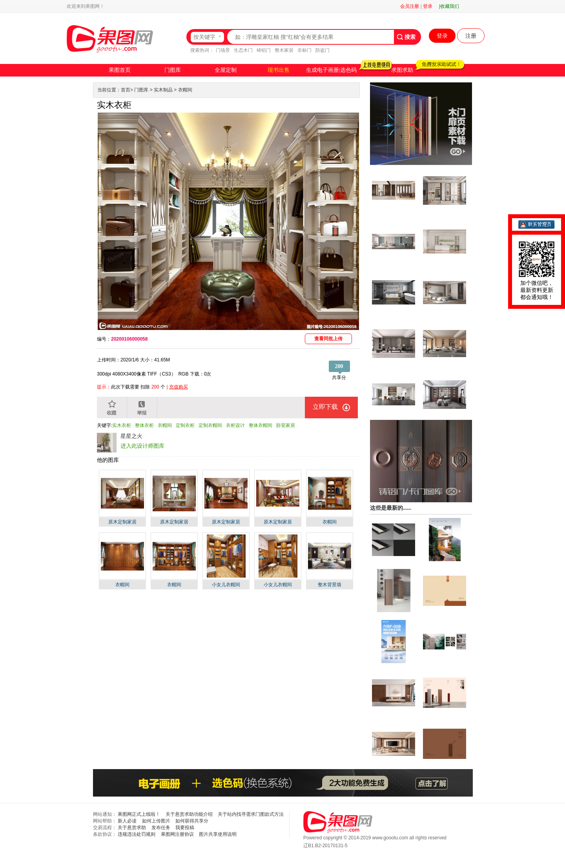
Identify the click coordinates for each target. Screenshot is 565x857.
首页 (125, 90)
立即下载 (325, 406)
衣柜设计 (235, 425)
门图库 (172, 70)
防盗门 (322, 50)
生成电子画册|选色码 (331, 70)
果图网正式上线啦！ (139, 814)
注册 (470, 36)
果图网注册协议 (177, 834)
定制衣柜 (185, 425)
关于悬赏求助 (132, 827)
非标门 (304, 50)
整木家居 (284, 50)
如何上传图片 (156, 821)
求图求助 (402, 70)
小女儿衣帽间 (226, 584)
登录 (427, 6)
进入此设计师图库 (142, 446)
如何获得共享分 (191, 821)
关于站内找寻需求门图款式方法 (251, 814)
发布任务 (160, 827)
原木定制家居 (122, 522)
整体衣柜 (144, 425)
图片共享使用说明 (218, 834)
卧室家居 (285, 425)
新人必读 (127, 821)
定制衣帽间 (210, 425)
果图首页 (120, 70)
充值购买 (178, 387)
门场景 (223, 50)
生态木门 (243, 50)
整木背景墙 (329, 584)
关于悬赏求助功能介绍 (189, 814)
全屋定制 (226, 70)
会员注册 (409, 6)
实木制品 (163, 90)
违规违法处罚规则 (136, 834)
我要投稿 (184, 827)
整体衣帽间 (260, 425)
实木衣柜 (121, 425)
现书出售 (279, 70)
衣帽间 (185, 90)
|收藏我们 (449, 6)
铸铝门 (264, 50)
